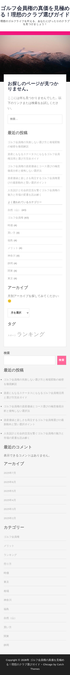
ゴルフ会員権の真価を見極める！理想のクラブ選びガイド (35, 12)
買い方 (11, 233)
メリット (13, 248)
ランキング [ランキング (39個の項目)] (31, 335)
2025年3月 (10, 509)
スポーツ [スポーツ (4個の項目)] (12, 335)
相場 (6, 591)
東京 (10, 278)
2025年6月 (10, 482)
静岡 (10, 263)
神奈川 (11, 256)
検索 (7, 353)
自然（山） (14, 210)
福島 (10, 240)
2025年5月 (10, 491)
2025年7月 (10, 473)
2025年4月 (10, 500)
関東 (10, 271)
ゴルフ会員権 (15, 218)
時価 (10, 225)
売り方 (8, 564)
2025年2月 (10, 518)
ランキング (10, 555)
